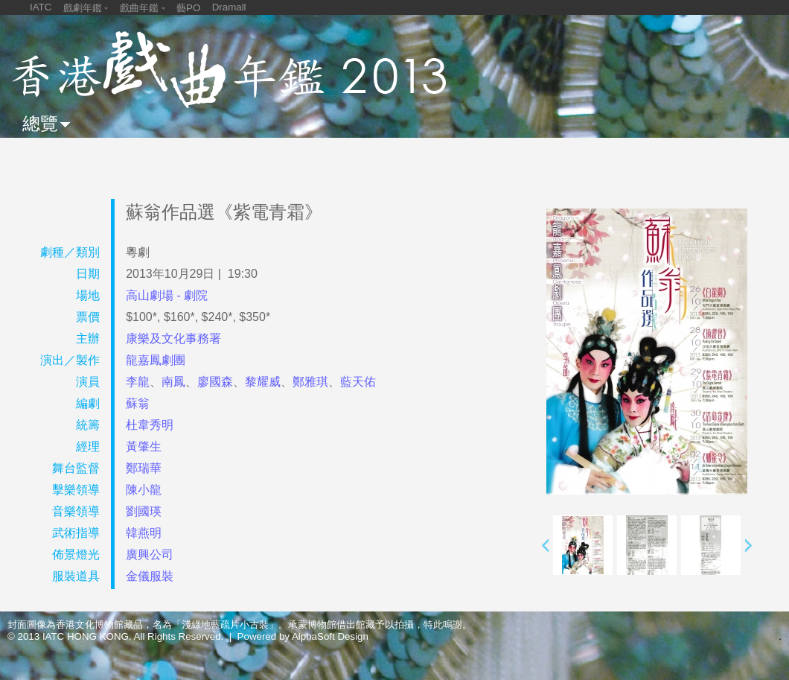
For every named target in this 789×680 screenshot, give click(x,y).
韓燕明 (144, 533)
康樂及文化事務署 (173, 338)
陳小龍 (144, 489)
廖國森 (215, 381)
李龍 (138, 381)
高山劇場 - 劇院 (167, 295)
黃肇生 (144, 446)
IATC (40, 7)
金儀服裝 (149, 576)
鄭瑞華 (144, 468)
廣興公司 (149, 554)
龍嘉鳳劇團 (155, 360)
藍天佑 (358, 381)
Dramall (229, 7)
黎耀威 (263, 381)
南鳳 (173, 381)
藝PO (188, 7)
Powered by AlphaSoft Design (302, 636)
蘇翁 (138, 403)
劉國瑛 (144, 511)
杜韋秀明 (149, 425)
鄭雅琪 (310, 381)
